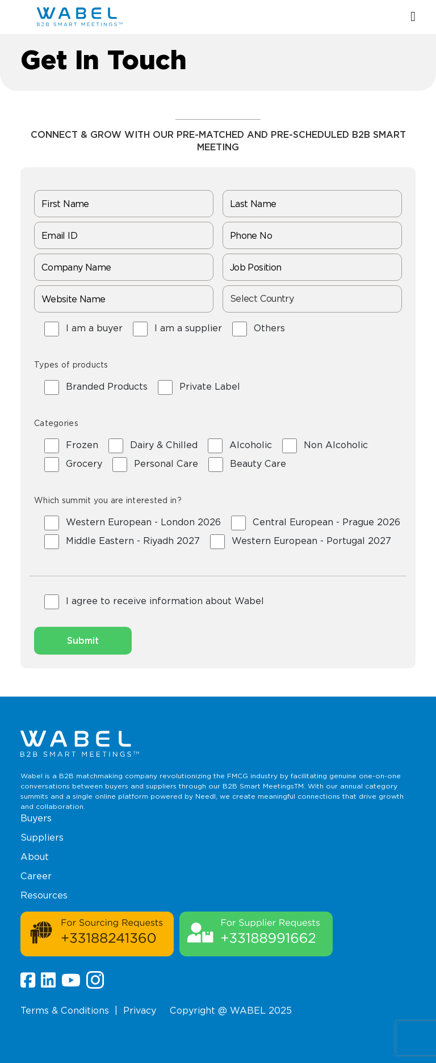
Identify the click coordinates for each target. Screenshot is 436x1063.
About (34, 856)
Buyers (36, 818)
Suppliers (42, 837)
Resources (44, 895)
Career (36, 876)
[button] (413, 17)
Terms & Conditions (64, 1010)
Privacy (139, 1010)
